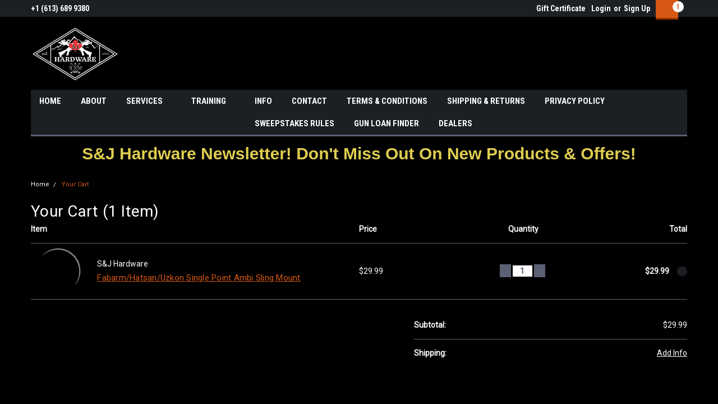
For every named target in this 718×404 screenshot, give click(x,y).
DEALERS (455, 123)
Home (40, 184)
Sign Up (637, 8)
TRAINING (213, 101)
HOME (50, 101)
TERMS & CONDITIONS (387, 101)
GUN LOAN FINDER (386, 123)
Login (601, 8)
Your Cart (75, 184)
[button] (358, 153)
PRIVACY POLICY (575, 101)
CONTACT (309, 101)
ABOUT (94, 101)
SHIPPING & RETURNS (486, 101)
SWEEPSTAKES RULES (294, 123)
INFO (263, 101)
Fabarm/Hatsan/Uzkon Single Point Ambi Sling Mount (198, 278)
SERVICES (149, 101)
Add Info (672, 352)
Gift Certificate (561, 8)
